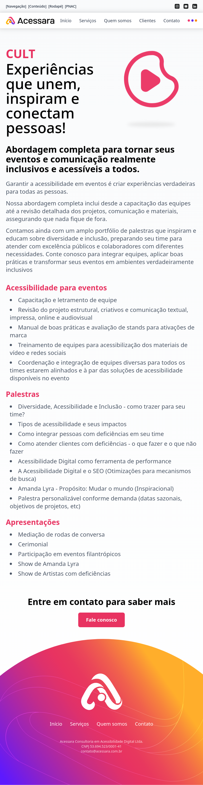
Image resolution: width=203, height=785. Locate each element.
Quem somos (118, 20)
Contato (172, 20)
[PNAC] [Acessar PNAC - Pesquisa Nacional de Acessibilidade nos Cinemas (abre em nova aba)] (70, 6)
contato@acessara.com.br (101, 751)
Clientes (147, 20)
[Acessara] (30, 20)
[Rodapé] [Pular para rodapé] (55, 6)
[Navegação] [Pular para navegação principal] (16, 6)
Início (65, 20)
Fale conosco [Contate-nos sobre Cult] (101, 619)
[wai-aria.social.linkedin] (194, 6)
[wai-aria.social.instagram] (177, 6)
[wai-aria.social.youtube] (186, 6)
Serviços (87, 20)
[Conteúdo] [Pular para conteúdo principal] (37, 6)
